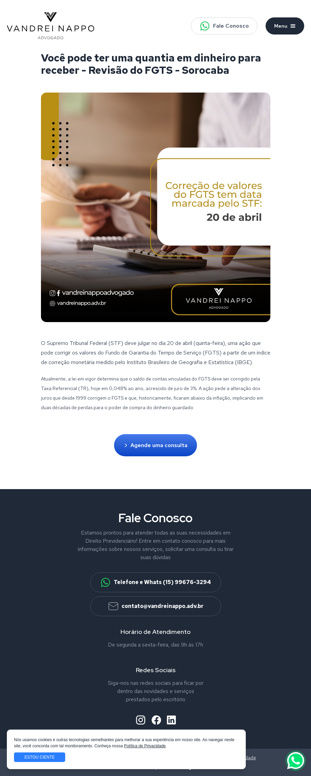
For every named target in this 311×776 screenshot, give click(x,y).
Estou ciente (40, 757)
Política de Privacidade (145, 746)
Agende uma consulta (155, 445)
